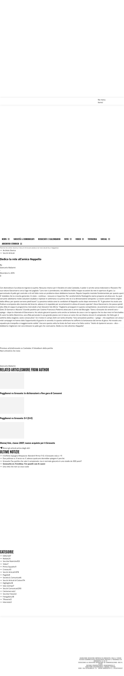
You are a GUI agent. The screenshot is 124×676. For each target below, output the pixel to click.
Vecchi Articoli (25, 247)
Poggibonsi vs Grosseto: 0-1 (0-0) (16, 418)
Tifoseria (7, 599)
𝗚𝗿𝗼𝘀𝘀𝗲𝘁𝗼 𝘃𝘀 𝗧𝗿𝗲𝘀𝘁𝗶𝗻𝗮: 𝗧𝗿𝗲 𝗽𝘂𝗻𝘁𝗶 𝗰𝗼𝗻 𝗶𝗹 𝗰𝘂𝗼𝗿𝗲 (24, 464)
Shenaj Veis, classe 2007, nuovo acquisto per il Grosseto (27, 443)
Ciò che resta (15, 351)
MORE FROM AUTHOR (36, 369)
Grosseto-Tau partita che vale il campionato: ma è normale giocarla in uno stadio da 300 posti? (42, 461)
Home (2, 247)
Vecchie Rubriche (11, 561)
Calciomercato (9, 591)
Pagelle (6, 575)
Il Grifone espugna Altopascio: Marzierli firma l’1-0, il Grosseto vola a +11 (32, 456)
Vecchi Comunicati (12, 588)
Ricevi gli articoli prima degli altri (15, 448)
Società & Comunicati (12, 577)
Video (5, 564)
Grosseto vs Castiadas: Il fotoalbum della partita (33, 348)
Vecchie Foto (10, 594)
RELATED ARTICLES (11, 369)
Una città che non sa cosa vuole (16, 466)
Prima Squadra (9, 567)
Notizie (7, 558)
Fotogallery (8, 597)
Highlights (8, 583)
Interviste (7, 602)
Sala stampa (8, 586)
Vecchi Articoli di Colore (14, 580)
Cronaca (7, 569)
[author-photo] (6, 363)
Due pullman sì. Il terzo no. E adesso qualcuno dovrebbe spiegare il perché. (34, 458)
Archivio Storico (12, 247)
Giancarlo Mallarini (8, 267)
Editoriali (7, 556)
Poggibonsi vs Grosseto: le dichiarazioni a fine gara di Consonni (31, 393)
